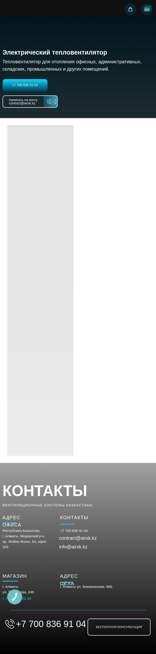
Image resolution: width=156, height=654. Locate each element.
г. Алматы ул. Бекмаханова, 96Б (86, 587)
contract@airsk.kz (78, 538)
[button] (130, 9)
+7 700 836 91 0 (73, 531)
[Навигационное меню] (146, 9)
